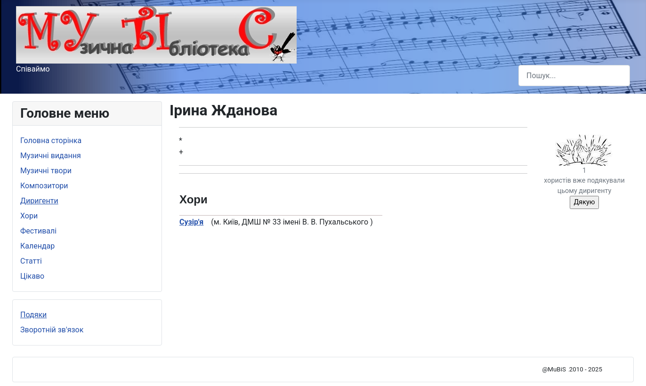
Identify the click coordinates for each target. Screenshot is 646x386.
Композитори (44, 185)
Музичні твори (46, 170)
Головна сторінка (50, 140)
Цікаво (32, 276)
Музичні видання (50, 155)
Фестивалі (38, 230)
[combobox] (574, 75)
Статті (31, 261)
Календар (37, 245)
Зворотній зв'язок (51, 329)
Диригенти (39, 200)
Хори (29, 215)
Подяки (33, 314)
